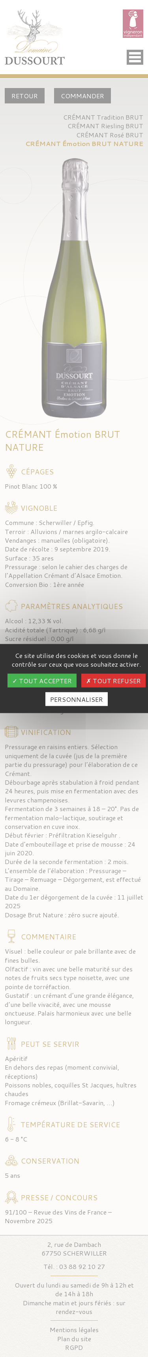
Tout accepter (42, 680)
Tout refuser (113, 680)
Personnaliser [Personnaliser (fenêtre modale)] (76, 698)
